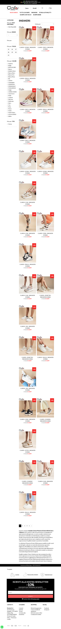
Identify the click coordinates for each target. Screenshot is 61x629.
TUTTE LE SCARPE (25, 12)
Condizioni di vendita (36, 614)
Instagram (46, 609)
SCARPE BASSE (37, 14)
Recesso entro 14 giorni (32, 574)
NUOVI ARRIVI (14, 12)
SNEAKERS (34, 12)
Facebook (46, 608)
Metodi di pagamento (36, 608)
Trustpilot (9, 569)
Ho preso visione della (31, 599)
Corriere (17, 574)
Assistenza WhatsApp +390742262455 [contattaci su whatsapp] (30, 565)
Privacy (21, 611)
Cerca (26, 8)
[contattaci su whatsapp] (2, 627)
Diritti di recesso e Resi (36, 613)
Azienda (21, 609)
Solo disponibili (11, 26)
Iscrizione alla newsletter (22, 613)
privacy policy (36, 599)
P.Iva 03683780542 (12, 614)
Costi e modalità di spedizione (35, 610)
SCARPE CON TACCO (25, 14)
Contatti (21, 608)
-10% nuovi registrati (30, 1)
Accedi (34, 8)
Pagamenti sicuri (48, 574)
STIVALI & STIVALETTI (45, 12)
